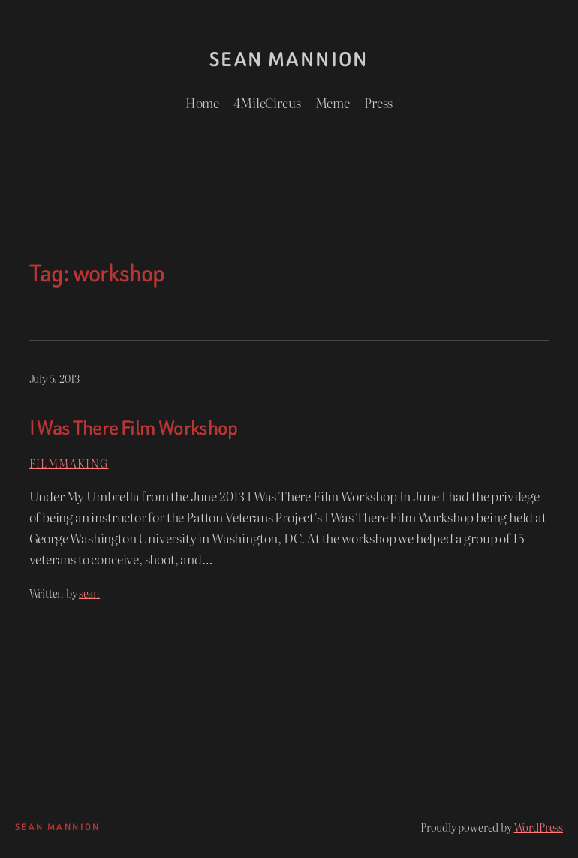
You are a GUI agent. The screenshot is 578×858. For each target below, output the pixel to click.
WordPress (538, 827)
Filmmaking (69, 463)
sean (89, 593)
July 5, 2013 (54, 378)
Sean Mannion (289, 59)
